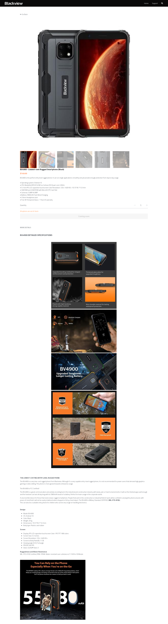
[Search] (162, 3)
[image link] (13, 3)
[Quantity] (124, 60)
